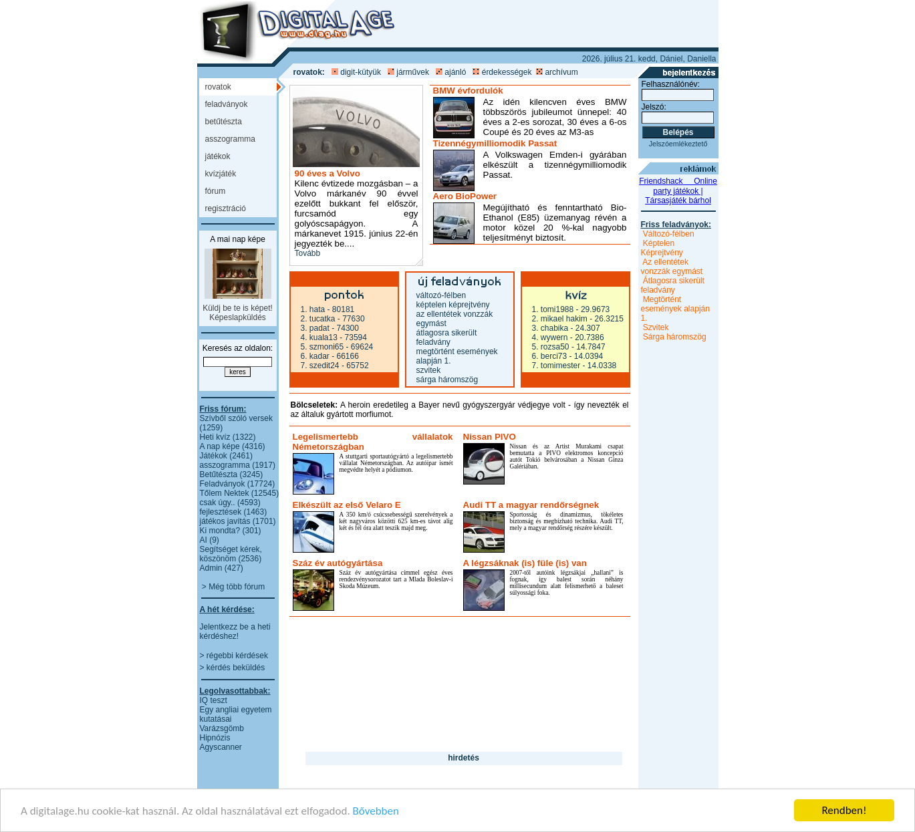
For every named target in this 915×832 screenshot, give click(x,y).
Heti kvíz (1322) (228, 437)
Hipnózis (215, 737)
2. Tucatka (318, 318)
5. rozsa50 (550, 347)
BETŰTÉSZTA (223, 121)
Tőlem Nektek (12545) (239, 493)
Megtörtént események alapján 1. (675, 309)
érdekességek (507, 72)
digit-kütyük (360, 72)
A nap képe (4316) (232, 446)
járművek (412, 72)
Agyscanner (221, 747)
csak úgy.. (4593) (230, 502)
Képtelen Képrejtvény (453, 304)
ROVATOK (218, 87)
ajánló (455, 72)
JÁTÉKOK (218, 156)
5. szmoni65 (322, 347)
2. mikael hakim (559, 318)
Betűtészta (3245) (231, 474)
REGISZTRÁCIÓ (225, 208)
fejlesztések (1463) (233, 512)
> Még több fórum (233, 586)
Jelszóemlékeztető (678, 144)
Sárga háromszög (447, 379)
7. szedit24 (320, 365)
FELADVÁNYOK (226, 104)
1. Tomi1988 (553, 309)
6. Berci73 (549, 356)
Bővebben (376, 812)
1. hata (313, 309)
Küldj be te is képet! (238, 308)
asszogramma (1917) (237, 465)
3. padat (315, 328)
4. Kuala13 (319, 337)
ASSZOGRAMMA (230, 139)
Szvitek (428, 370)
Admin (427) (221, 568)
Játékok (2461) (226, 455)
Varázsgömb (222, 728)
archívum (561, 72)
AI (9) (209, 540)
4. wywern (550, 337)
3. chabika (550, 328)
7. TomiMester (556, 365)
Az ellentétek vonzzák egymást (672, 266)
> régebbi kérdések (234, 655)
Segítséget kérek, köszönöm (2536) (231, 554)
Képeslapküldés (237, 317)
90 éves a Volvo (327, 173)
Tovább (308, 253)
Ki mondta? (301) (230, 530)
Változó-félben (441, 295)
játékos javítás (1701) (238, 521)
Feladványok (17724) (237, 484)
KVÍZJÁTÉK (221, 173)
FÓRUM (215, 191)
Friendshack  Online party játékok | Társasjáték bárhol (678, 190)
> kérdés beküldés (232, 667)
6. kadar (315, 356)
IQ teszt (213, 700)
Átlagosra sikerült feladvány (446, 337)
